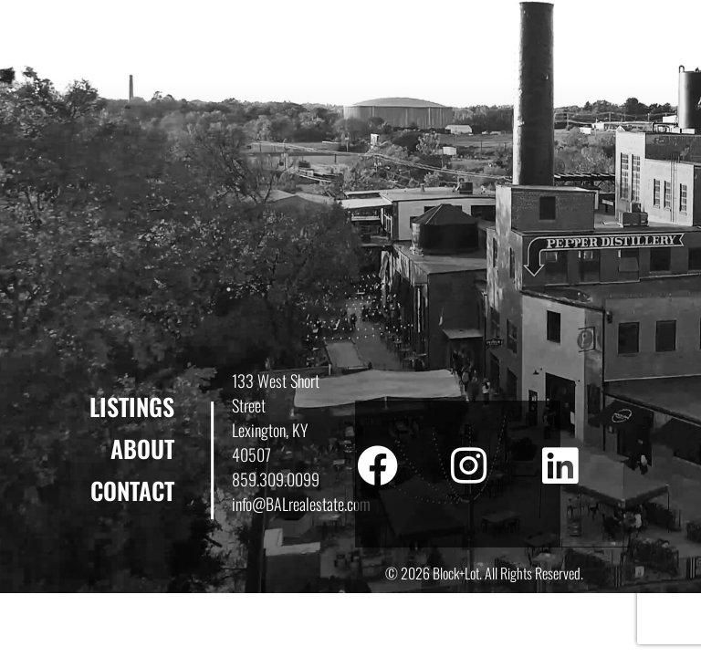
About (142, 448)
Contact (132, 490)
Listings (131, 406)
